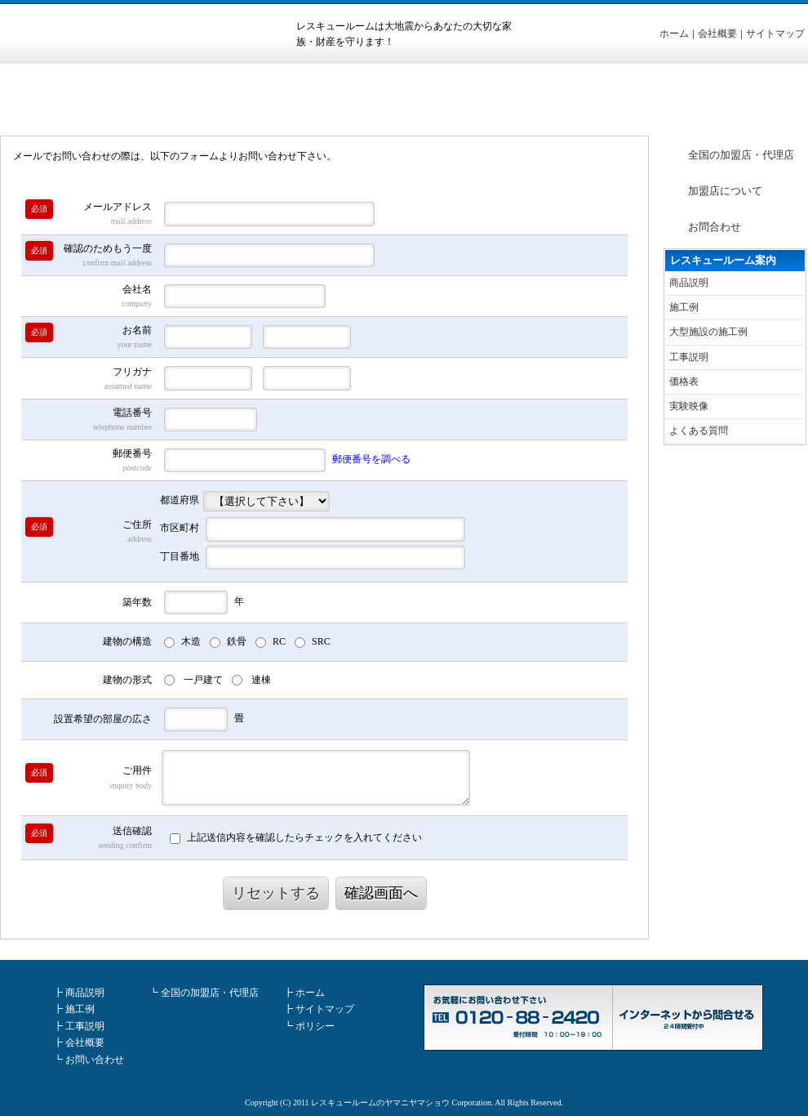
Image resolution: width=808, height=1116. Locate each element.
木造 (191, 641)
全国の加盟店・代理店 (741, 155)
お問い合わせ (94, 1059)
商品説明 (688, 282)
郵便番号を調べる (371, 459)
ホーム (674, 33)
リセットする (276, 893)
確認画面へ (381, 893)
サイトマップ (775, 33)
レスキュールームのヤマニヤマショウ (380, 1102)
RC (279, 641)
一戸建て (203, 679)
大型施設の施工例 (708, 331)
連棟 (261, 679)
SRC (321, 641)
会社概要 (717, 33)
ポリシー (315, 1026)
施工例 (684, 307)
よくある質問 (698, 430)
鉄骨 (236, 641)
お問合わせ (714, 227)
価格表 (684, 381)
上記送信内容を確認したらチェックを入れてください (296, 838)
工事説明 (688, 357)
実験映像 (688, 406)
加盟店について (725, 191)
